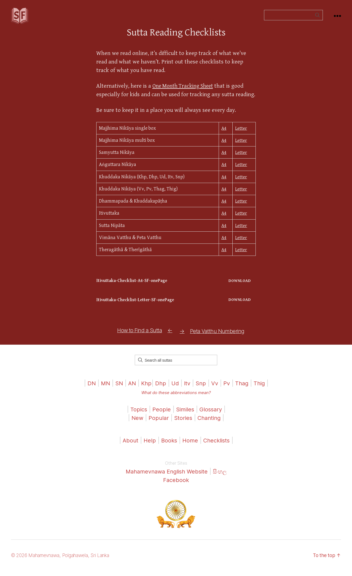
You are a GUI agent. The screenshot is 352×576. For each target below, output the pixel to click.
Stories (182, 423)
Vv (215, 388)
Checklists (217, 445)
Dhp (160, 388)
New (136, 423)
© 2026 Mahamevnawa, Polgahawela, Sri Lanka (63, 560)
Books (168, 445)
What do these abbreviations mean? (176, 397)
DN (88, 388)
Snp (201, 388)
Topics (137, 414)
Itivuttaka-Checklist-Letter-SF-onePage (137, 308)
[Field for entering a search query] (293, 19)
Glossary (212, 414)
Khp (145, 388)
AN (130, 388)
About (129, 445)
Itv (187, 388)
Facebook (176, 485)
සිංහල (222, 476)
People (161, 414)
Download (240, 288)
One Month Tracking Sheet (185, 94)
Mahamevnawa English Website (166, 476)
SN (117, 388)
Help (148, 445)
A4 (223, 136)
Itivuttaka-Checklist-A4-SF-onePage (133, 289)
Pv (228, 388)
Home (190, 445)
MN (103, 388)
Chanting (209, 423)
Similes (185, 414)
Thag (244, 388)
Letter (241, 136)
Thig (262, 388)
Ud (175, 388)
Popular (157, 423)
